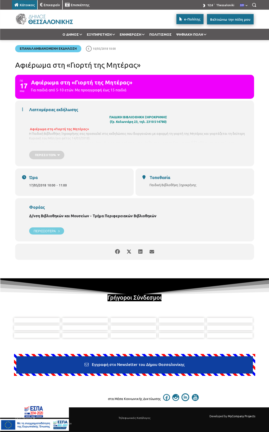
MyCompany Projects (241, 416)
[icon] (166, 399)
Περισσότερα (46, 231)
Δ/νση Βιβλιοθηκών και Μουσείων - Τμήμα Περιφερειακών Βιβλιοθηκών (92, 216)
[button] (254, 5)
